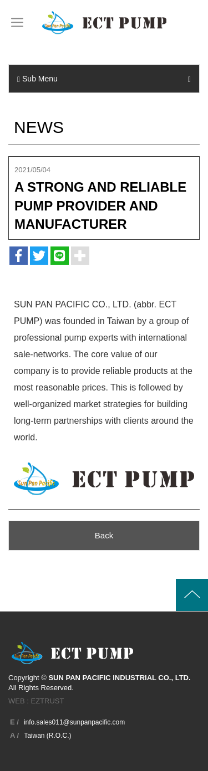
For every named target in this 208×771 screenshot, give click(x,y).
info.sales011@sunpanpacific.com (74, 722)
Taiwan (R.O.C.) (47, 735)
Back (104, 535)
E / (14, 722)
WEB (16, 701)
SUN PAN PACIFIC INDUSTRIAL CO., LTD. (104, 22)
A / (14, 735)
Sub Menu (104, 78)
